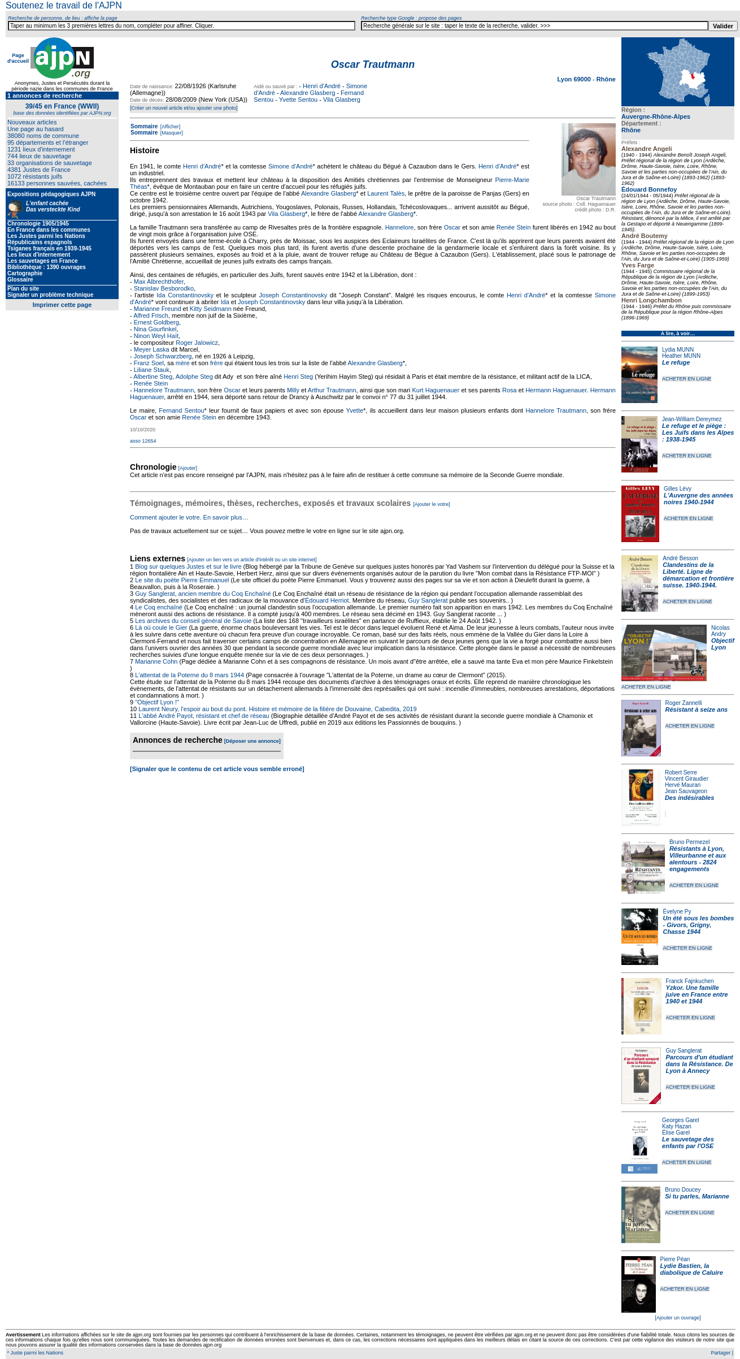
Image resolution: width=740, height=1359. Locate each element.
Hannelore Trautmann (164, 390)
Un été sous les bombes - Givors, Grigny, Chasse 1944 (698, 925)
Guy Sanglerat (683, 1051)
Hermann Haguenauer (555, 390)
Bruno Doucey (682, 1190)
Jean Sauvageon (686, 791)
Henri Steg (298, 376)
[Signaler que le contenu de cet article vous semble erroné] (217, 768)
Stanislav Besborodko (164, 288)
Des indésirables (689, 797)
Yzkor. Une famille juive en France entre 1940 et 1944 (697, 994)
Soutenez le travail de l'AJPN (64, 5)
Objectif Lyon (722, 644)
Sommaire (144, 126)
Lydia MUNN (678, 350)
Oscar (452, 227)
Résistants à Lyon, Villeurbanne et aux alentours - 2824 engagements (697, 858)
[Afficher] (169, 126)
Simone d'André (290, 166)
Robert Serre (681, 772)
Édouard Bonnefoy (649, 189)
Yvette (355, 410)
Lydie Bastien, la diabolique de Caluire (691, 1269)
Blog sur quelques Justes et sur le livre (189, 566)
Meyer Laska (151, 349)
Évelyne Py (677, 911)
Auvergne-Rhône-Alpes (655, 116)
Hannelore (399, 227)
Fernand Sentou (181, 410)
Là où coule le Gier (161, 627)
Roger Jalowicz (197, 342)
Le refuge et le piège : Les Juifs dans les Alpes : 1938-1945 (698, 432)
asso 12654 (143, 441)
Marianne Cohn (156, 661)
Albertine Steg (152, 376)
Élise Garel (676, 1132)
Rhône (631, 130)
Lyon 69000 (575, 79)
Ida (224, 301)
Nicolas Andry (720, 631)
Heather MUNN (681, 356)
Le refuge (676, 362)
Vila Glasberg (341, 99)
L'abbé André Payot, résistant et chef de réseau (203, 715)
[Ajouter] (188, 468)
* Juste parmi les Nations (34, 1353)
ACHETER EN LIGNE (687, 379)
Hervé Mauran (682, 785)
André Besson (680, 558)
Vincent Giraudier (686, 779)
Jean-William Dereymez (692, 419)
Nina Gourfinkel (155, 329)
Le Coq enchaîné (158, 607)
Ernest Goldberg (156, 322)
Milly (293, 390)
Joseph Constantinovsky (293, 295)
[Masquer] (171, 133)
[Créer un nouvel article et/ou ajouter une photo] (184, 108)
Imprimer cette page (62, 304)
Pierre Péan (675, 1259)
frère (216, 363)
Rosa (509, 390)
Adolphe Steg (194, 376)
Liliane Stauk (151, 369)
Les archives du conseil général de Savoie (193, 620)
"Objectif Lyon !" (157, 702)
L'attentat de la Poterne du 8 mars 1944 (189, 675)
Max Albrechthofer (159, 281)
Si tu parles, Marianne (697, 1196)
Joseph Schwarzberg (163, 356)
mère (183, 363)
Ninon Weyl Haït (156, 335)
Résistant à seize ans (696, 709)
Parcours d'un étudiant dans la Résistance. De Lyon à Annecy (699, 1064)
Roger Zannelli (683, 703)
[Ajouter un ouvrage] (677, 1318)
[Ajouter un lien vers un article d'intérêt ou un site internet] (251, 559)
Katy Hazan (676, 1126)
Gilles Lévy (677, 489)
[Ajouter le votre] (431, 504)
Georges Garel (680, 1120)
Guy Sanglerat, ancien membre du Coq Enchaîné (203, 593)
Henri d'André (322, 86)
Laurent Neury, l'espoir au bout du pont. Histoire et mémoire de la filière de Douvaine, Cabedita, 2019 (277, 709)
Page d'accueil (18, 58)
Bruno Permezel (689, 842)
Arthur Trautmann (332, 390)
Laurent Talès (385, 193)
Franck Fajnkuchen (690, 981)
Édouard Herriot (327, 600)
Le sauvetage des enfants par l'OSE (688, 1142)
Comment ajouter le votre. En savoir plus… (189, 517)
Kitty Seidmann (211, 308)
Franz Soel (149, 363)
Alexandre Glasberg (307, 92)
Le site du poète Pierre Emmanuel (182, 580)
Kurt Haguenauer (435, 390)
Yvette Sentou (298, 99)
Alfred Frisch (150, 315)
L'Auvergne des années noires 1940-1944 (698, 498)
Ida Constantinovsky (185, 295)
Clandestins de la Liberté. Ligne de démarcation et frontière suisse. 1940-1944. (698, 574)
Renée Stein (514, 227)
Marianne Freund (157, 308)
